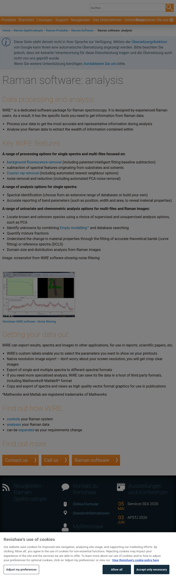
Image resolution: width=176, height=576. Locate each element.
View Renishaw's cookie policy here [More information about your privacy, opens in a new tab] (135, 567)
